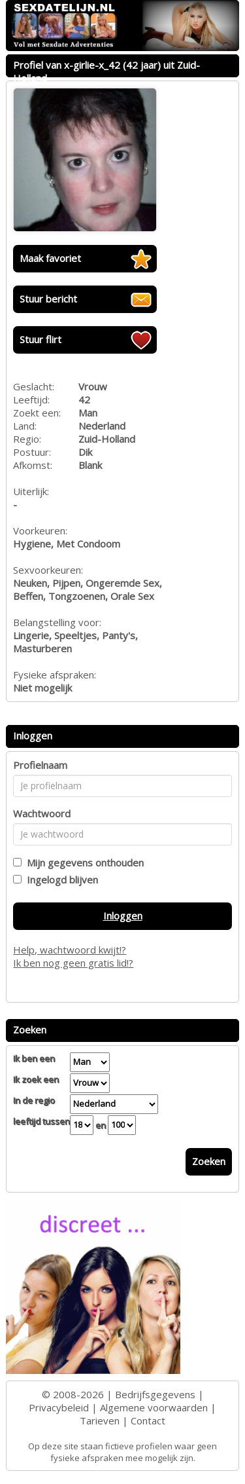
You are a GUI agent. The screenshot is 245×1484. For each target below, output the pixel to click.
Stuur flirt (40, 339)
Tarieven (100, 1420)
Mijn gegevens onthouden (83, 862)
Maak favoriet (50, 258)
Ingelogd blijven (60, 879)
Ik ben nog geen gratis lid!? (73, 962)
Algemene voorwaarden (154, 1407)
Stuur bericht (48, 298)
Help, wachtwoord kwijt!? (69, 949)
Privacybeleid (59, 1407)
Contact (148, 1420)
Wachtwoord (42, 813)
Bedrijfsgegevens (155, 1394)
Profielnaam (40, 764)
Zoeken (208, 1161)
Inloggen (122, 915)
